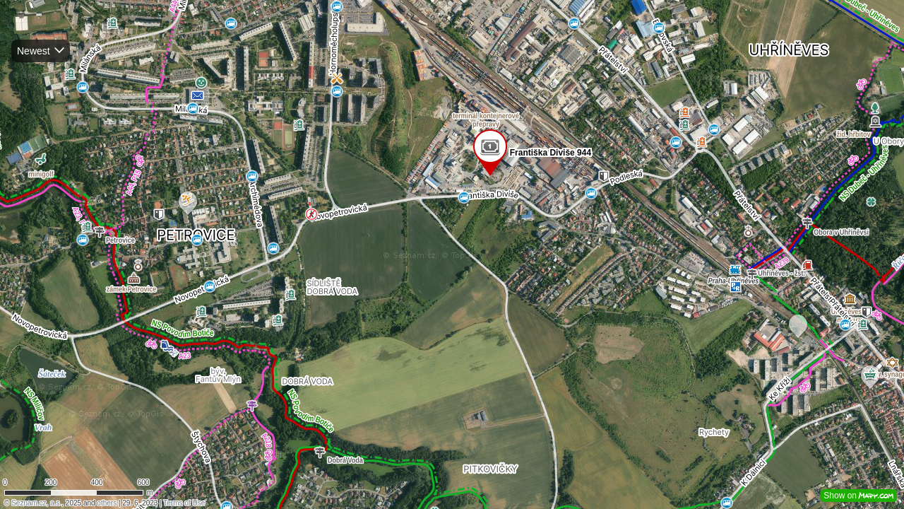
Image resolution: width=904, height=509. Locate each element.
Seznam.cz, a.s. (36, 503)
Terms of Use (184, 503)
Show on (858, 496)
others (107, 503)
